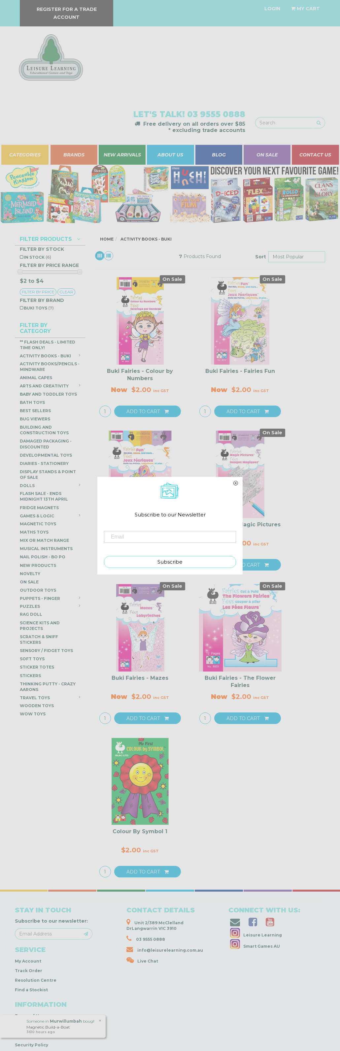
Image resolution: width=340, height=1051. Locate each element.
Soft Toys (32, 658)
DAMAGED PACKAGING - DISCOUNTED (46, 444)
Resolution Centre (35, 980)
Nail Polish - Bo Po (42, 556)
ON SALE (267, 155)
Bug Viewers (35, 418)
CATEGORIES (25, 155)
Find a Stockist (31, 989)
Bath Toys (32, 402)
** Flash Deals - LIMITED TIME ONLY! (47, 345)
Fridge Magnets (39, 507)
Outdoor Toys (38, 590)
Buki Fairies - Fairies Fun (240, 371)
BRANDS (74, 155)
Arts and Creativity (50, 385)
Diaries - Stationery (44, 463)
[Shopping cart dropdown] (305, 8)
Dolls (50, 485)
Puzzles (50, 606)
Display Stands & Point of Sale (48, 474)
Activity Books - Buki (50, 355)
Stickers (30, 675)
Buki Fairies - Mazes (140, 678)
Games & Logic (50, 515)
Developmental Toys (46, 455)
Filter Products (50, 239)
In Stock (37, 257)
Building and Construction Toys (44, 430)
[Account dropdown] (272, 8)
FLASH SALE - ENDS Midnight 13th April (44, 496)
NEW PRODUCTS (38, 565)
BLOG (219, 155)
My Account (28, 961)
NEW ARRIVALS (122, 155)
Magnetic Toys (38, 523)
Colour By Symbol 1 (140, 831)
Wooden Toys (37, 705)
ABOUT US (170, 155)
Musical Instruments (46, 548)
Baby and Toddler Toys (48, 394)
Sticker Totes (37, 667)
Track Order (28, 970)
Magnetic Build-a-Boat (48, 1027)
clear (66, 291)
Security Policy (31, 1044)
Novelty (30, 573)
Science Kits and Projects (40, 625)
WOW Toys (33, 713)
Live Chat (142, 960)
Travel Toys (50, 697)
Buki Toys (39, 308)
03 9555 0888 (216, 114)
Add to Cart (147, 411)
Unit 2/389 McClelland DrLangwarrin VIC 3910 (155, 925)
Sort (259, 257)
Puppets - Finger (50, 598)
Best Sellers (35, 410)
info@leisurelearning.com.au (164, 949)
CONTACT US (315, 155)
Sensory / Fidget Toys (46, 650)
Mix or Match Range (44, 540)
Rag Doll (31, 614)
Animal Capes (36, 377)
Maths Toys (34, 532)
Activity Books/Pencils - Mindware (50, 366)
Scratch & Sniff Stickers (39, 639)
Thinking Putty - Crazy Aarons (48, 686)
